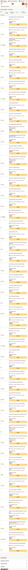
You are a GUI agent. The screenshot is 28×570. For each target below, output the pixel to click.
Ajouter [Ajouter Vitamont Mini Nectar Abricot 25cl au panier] (18, 400)
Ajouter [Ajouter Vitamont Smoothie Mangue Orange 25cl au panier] (18, 282)
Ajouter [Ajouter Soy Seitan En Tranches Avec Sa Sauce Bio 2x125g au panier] (18, 421)
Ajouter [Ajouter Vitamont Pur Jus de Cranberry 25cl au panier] (18, 121)
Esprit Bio (14, 566)
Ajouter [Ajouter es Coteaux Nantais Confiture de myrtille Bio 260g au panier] (18, 99)
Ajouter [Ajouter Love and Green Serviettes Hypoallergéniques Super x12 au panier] (18, 432)
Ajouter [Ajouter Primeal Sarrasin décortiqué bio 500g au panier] (18, 131)
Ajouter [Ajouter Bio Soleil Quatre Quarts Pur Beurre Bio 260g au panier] (18, 271)
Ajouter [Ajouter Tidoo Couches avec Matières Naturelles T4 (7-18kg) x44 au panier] (18, 325)
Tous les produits (3, 9)
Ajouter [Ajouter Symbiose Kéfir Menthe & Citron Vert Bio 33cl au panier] (18, 378)
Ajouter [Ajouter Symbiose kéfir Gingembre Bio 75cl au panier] (18, 196)
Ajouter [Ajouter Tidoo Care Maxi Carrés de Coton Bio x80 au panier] (18, 228)
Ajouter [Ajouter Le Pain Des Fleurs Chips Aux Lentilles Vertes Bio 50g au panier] (18, 443)
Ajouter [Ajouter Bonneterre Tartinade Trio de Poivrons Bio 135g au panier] (18, 185)
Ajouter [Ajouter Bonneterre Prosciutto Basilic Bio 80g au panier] (18, 464)
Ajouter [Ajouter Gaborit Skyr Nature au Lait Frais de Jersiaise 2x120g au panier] (18, 35)
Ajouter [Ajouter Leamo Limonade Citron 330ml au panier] (18, 357)
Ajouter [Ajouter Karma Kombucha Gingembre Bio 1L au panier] (18, 217)
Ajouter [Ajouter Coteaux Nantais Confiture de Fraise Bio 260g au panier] (18, 346)
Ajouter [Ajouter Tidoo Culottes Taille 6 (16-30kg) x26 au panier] (18, 497)
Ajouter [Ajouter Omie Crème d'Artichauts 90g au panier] (18, 303)
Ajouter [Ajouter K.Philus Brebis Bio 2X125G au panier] (18, 110)
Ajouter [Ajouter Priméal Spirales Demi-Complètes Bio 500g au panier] (18, 24)
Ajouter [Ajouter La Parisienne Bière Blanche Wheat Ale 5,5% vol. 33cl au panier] (18, 486)
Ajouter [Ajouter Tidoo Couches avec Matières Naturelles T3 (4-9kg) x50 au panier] (18, 518)
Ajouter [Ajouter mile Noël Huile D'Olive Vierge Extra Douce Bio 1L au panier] (18, 56)
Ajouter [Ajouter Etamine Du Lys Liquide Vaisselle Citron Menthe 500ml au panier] (18, 475)
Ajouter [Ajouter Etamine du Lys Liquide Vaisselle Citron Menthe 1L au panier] (18, 368)
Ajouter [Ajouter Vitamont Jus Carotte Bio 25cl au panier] (18, 174)
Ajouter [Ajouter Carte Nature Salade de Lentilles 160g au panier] (18, 260)
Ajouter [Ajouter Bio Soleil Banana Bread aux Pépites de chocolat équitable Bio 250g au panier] (18, 142)
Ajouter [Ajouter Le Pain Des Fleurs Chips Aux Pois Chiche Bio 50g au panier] (18, 164)
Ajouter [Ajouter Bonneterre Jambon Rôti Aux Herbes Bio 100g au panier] (18, 88)
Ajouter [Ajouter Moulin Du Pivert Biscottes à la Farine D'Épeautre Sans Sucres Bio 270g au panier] (18, 529)
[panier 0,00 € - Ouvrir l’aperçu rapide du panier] (26, 4)
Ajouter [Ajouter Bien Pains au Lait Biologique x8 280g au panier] (18, 67)
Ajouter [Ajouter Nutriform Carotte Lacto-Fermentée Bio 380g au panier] (18, 411)
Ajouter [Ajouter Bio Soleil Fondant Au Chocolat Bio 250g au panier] (18, 389)
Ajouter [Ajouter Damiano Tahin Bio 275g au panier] (18, 239)
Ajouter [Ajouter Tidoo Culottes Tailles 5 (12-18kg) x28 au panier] (18, 153)
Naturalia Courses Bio (14, 560)
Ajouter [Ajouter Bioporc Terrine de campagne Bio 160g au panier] (18, 314)
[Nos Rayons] (1, 4)
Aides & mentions (14, 563)
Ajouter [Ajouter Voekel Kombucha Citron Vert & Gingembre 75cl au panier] (18, 454)
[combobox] (13, 6)
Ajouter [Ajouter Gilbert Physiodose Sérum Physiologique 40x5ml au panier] (18, 550)
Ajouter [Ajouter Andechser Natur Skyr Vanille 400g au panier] (18, 78)
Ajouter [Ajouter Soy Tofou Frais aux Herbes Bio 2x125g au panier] (18, 507)
